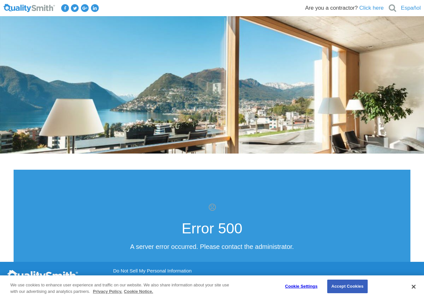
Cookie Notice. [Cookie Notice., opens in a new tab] (138, 291)
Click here (371, 8)
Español (411, 8)
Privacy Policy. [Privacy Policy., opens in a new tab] (107, 291)
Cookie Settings (301, 286)
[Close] (414, 287)
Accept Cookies (347, 286)
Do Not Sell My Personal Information (152, 270)
